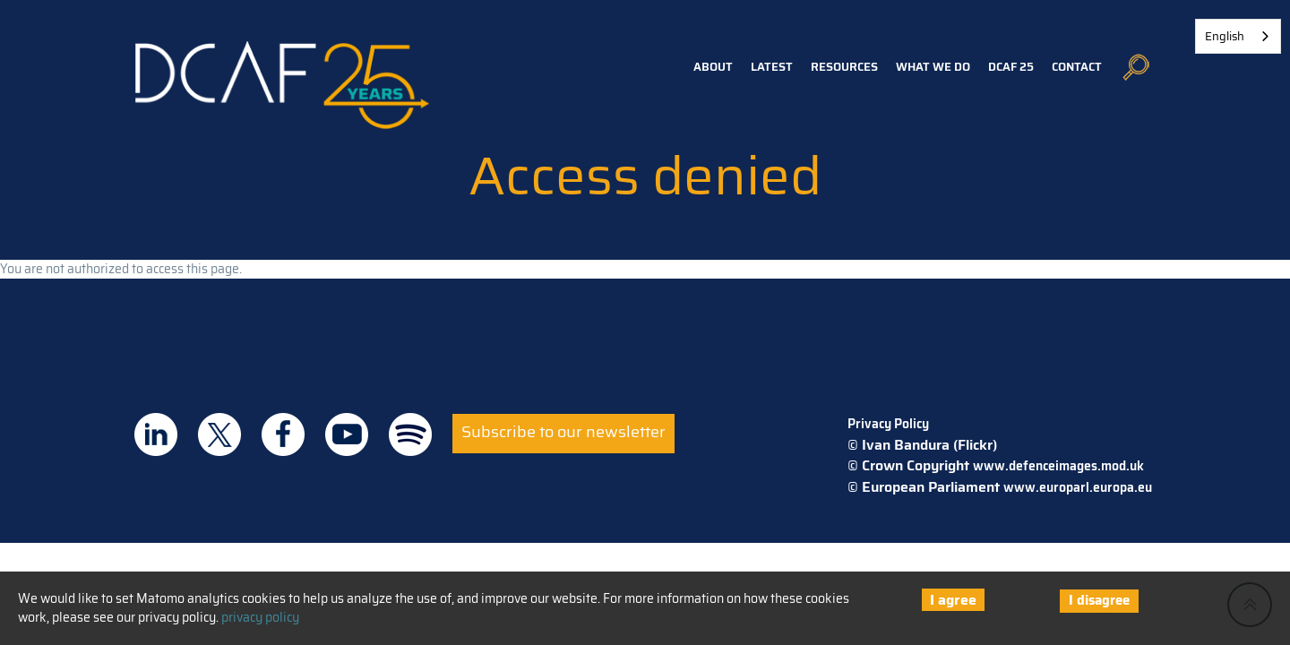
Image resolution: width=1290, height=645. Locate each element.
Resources (844, 66)
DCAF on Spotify (410, 434)
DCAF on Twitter (219, 434)
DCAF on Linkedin (155, 434)
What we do (933, 66)
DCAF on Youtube (346, 434)
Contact (1077, 66)
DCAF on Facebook (283, 434)
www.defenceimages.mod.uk (1058, 466)
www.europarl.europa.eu (1077, 487)
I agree (953, 600)
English (1224, 36)
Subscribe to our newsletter (563, 431)
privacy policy (260, 617)
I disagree (1099, 600)
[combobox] (1238, 36)
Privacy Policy (888, 424)
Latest (772, 66)
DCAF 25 (1011, 66)
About (713, 66)
